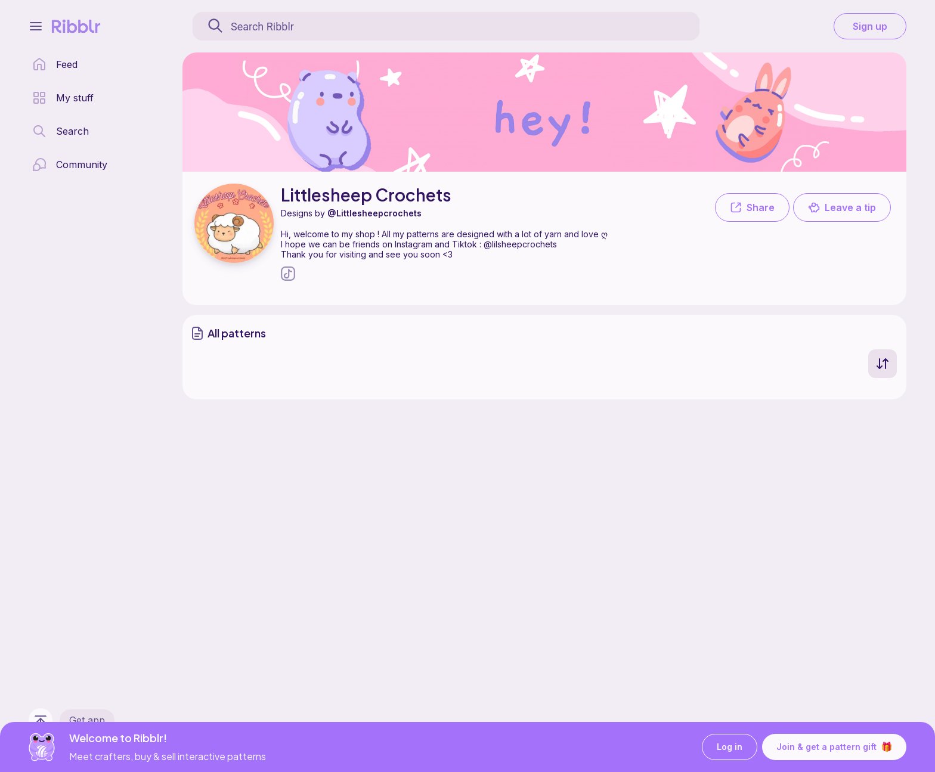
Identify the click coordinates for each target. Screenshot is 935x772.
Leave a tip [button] (842, 207)
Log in (729, 747)
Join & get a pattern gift (834, 747)
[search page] (60, 131)
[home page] (55, 64)
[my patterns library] (63, 98)
